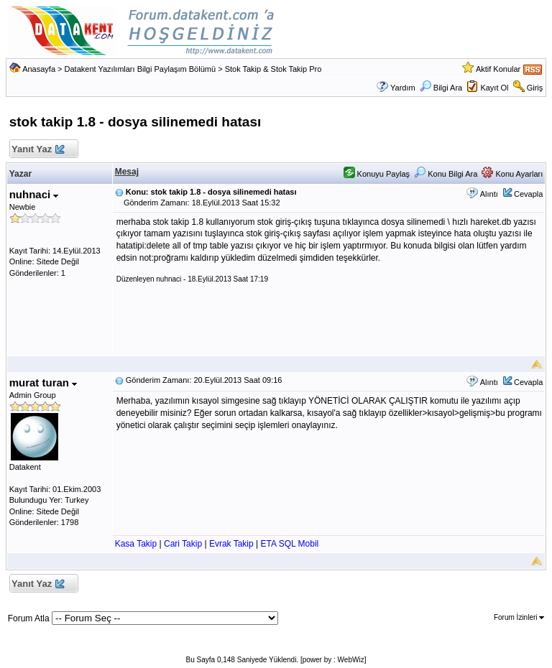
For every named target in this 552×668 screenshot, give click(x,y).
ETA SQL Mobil (290, 544)
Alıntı (489, 194)
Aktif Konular (498, 69)
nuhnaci (34, 194)
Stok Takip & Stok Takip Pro (273, 69)
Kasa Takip (136, 544)
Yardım (402, 87)
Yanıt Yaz (37, 150)
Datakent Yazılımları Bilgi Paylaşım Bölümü (140, 69)
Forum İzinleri (519, 617)
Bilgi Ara (441, 87)
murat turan (43, 382)
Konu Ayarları (512, 174)
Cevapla (528, 194)
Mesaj (127, 172)
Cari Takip (183, 544)
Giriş (535, 87)
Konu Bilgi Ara (445, 174)
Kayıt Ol (494, 87)
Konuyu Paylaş (377, 174)
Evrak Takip (231, 544)
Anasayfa (38, 69)
